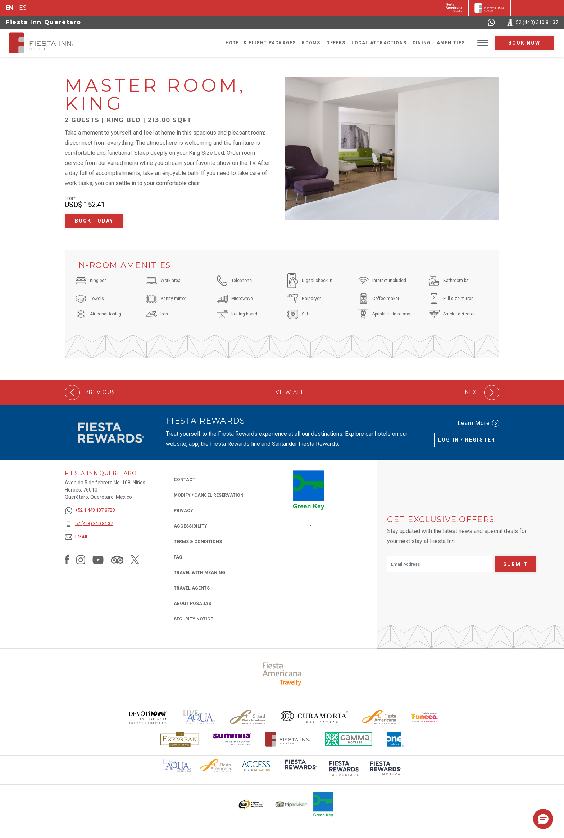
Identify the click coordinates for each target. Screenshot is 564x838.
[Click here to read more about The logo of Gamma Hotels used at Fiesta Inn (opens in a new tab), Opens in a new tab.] (348, 739)
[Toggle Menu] (482, 43)
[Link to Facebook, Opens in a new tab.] (67, 560)
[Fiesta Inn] (489, 8)
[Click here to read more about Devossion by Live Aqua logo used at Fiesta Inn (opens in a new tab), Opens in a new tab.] (147, 717)
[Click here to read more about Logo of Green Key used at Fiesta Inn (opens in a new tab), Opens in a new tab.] (323, 804)
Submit (515, 564)
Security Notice (193, 619)
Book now (524, 43)
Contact (184, 479)
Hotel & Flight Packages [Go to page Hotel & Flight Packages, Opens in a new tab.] (261, 42)
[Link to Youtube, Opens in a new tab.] (98, 560)
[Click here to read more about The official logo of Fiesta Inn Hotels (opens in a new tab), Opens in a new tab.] (288, 739)
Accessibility (190, 526)
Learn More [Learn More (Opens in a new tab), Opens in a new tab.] (478, 423)
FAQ (178, 557)
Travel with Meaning (199, 572)
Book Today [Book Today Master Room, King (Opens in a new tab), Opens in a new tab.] (94, 221)
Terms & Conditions (198, 541)
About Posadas (192, 603)
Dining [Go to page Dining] (422, 42)
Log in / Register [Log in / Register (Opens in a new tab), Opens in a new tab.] (466, 440)
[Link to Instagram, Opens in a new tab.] (80, 560)
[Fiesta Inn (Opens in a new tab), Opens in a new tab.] (454, 8)
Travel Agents (192, 588)
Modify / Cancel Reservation (209, 495)
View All (290, 392)
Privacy (183, 510)
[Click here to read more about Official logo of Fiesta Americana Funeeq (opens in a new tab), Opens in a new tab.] (424, 717)
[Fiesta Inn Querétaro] (47, 43)
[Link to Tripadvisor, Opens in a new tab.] (117, 560)
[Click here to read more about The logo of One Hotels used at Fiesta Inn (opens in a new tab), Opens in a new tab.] (395, 739)
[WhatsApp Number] (491, 22)
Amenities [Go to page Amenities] (451, 42)
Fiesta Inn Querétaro (43, 22)
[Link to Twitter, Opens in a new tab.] (135, 560)
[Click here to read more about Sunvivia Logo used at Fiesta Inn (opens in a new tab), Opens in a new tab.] (232, 739)
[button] (543, 819)
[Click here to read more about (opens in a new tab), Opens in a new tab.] (300, 769)
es (23, 7)
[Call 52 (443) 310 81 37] (532, 22)
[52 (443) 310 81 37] (90, 524)
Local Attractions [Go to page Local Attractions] (379, 42)
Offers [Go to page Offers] (335, 42)
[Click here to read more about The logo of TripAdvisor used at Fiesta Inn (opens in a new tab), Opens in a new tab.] (291, 804)
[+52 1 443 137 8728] (90, 510)
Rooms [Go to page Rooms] (311, 42)
